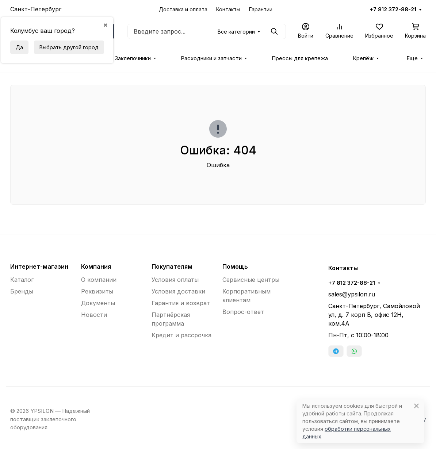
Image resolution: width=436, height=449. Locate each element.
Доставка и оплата (183, 9)
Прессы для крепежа (300, 58)
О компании (98, 279)
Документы (98, 303)
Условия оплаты (175, 279)
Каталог (22, 279)
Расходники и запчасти (211, 58)
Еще (412, 58)
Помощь (235, 266)
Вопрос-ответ (243, 311)
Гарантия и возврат (181, 303)
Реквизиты (97, 291)
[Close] (416, 406)
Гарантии (260, 9)
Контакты (228, 9)
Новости (94, 314)
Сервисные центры (250, 279)
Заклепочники (133, 58)
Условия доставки (178, 291)
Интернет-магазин (39, 266)
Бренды (21, 291)
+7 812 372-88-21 (393, 9)
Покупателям (172, 266)
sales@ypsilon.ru (351, 294)
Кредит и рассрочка (181, 335)
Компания (96, 266)
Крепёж (363, 58)
